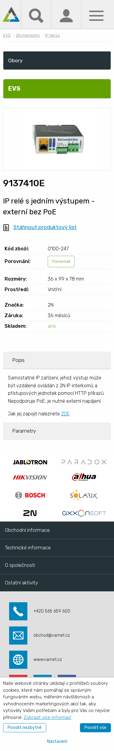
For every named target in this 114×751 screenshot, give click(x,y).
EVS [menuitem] (14, 88)
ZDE (65, 414)
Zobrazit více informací (47, 717)
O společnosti (20, 565)
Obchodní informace (27, 530)
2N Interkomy (28, 35)
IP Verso (52, 35)
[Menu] (96, 15)
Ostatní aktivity (21, 583)
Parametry (24, 431)
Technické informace (28, 548)
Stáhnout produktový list (45, 227)
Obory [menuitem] (15, 60)
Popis (18, 360)
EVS (7, 35)
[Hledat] (36, 15)
